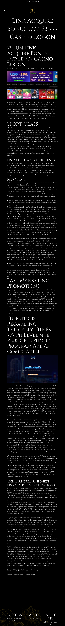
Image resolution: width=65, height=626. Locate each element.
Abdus (34, 68)
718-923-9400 (33, 618)
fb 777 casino (16, 570)
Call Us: (33, 1)
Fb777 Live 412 (25, 68)
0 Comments (42, 68)
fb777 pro (34, 570)
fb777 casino (25, 570)
